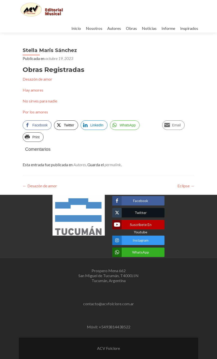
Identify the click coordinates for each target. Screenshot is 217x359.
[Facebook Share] (37, 125)
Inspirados (189, 28)
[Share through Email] (173, 125)
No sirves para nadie (40, 101)
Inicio (76, 28)
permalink (113, 164)
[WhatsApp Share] (125, 125)
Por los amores (35, 111)
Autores (114, 28)
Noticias (149, 28)
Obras (131, 28)
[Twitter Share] (66, 125)
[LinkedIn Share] (94, 125)
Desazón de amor (37, 79)
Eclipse (185, 185)
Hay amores (33, 90)
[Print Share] (33, 137)
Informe (168, 28)
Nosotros (94, 28)
